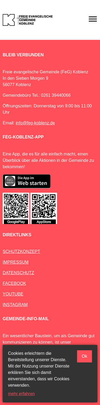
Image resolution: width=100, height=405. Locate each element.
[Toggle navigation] (93, 19)
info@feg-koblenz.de (35, 123)
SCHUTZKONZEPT (21, 251)
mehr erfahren (21, 393)
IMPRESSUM (16, 262)
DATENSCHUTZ (18, 273)
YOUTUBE (13, 294)
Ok (84, 356)
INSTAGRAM (15, 304)
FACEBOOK (14, 283)
